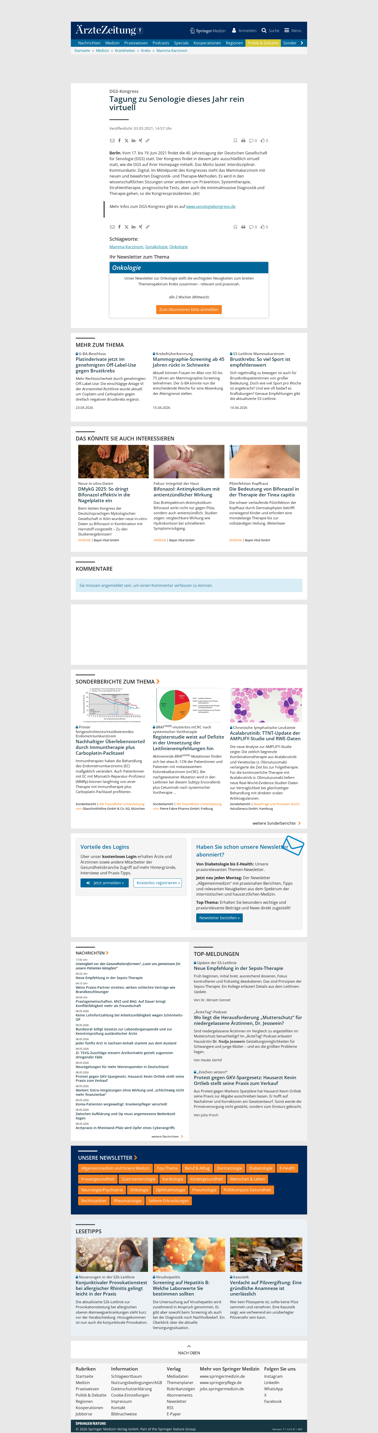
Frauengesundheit (98, 1179)
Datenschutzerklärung (131, 1389)
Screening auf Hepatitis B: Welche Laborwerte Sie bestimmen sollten (181, 1289)
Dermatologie (229, 1169)
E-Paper (174, 1414)
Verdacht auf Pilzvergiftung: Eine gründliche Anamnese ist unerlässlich (266, 1289)
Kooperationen (207, 43)
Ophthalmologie (170, 1190)
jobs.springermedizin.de (222, 1389)
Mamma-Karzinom (126, 247)
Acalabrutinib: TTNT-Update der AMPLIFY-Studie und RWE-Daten (265, 736)
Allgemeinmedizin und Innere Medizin (115, 1169)
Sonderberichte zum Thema (115, 682)
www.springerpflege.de (221, 1383)
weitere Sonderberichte (277, 824)
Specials (181, 43)
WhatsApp (273, 1389)
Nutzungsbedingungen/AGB (136, 1383)
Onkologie (178, 247)
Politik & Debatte (263, 43)
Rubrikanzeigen (181, 1389)
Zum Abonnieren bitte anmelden (189, 310)
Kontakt (118, 1408)
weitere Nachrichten (168, 1137)
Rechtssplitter (94, 1201)
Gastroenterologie (138, 1179)
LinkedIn (271, 1383)
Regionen (234, 43)
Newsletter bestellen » (219, 918)
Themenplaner (180, 1383)
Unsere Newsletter (105, 1158)
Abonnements (180, 1396)
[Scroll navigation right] (301, 44)
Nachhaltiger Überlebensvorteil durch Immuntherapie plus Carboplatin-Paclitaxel (110, 748)
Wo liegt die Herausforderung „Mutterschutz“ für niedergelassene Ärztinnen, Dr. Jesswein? (248, 1021)
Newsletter (177, 1402)
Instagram (273, 1377)
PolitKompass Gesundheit (247, 1190)
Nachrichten (89, 43)
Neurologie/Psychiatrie (102, 1190)
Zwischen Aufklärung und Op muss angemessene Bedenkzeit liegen (126, 1116)
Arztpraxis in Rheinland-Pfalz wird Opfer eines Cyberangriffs (125, 1128)
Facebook (273, 1402)
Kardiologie (172, 1179)
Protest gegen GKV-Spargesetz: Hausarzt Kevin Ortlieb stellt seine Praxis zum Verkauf (130, 1079)
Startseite (84, 1377)
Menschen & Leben (247, 1179)
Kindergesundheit (206, 1179)
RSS (170, 1408)
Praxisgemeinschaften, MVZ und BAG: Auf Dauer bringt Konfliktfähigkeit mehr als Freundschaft (121, 1004)
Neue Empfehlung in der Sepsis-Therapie (109, 978)
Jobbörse (84, 1414)
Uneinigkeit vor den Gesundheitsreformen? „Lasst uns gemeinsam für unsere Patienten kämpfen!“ (128, 966)
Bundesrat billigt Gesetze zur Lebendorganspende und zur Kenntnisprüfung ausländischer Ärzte (124, 1032)
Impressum (121, 1402)
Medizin (112, 43)
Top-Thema (167, 1169)
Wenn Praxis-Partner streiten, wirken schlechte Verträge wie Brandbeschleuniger (125, 990)
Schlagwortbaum (126, 1377)
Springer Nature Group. (177, 1429)
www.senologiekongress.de (211, 207)
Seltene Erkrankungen (169, 1201)
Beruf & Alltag (197, 1169)
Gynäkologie (156, 247)
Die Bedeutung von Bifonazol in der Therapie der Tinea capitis (264, 493)
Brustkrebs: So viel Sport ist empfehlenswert (260, 363)
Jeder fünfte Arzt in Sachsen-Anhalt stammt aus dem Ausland (126, 1044)
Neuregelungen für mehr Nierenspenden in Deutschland (122, 1067)
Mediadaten (178, 1377)
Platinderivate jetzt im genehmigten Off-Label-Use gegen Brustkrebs (106, 365)
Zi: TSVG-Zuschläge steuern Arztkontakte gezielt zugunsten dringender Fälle (124, 1055)
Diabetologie (260, 1169)
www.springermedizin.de (222, 1377)
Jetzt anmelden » (104, 883)
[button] (292, 31)
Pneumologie (204, 1190)
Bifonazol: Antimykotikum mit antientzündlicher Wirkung (187, 493)
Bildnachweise (124, 1414)
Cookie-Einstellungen (130, 1396)
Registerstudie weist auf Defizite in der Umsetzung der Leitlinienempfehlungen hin (188, 743)
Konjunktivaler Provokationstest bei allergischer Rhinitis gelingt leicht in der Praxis (111, 1289)
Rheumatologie (128, 1201)
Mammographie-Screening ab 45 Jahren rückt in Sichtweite (188, 363)
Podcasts (161, 43)
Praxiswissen (136, 43)
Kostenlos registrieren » (158, 883)
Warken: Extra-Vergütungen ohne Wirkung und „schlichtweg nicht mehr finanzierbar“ (130, 1093)
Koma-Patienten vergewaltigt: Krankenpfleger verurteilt (121, 1105)
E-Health (287, 1169)
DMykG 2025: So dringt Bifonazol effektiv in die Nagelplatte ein (104, 495)
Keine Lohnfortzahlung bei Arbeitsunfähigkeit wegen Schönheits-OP (129, 1018)
